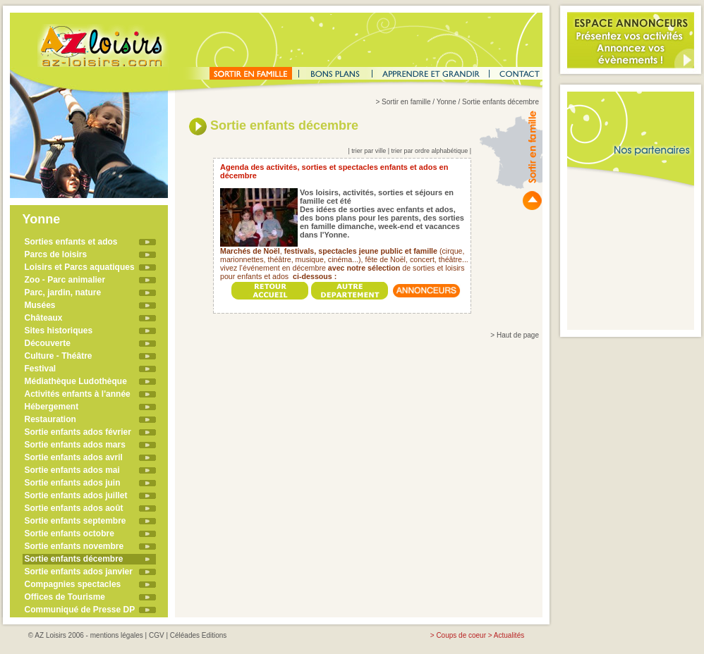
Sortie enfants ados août (74, 508)
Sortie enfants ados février (78, 432)
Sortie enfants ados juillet (76, 495)
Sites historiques (59, 330)
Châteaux (44, 318)
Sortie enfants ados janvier (79, 571)
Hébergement (52, 407)
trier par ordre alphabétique (430, 150)
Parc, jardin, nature (63, 292)
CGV (156, 635)
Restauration (50, 419)
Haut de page (518, 335)
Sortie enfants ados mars (75, 445)
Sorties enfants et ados (71, 242)
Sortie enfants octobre (69, 533)
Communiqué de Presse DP (80, 610)
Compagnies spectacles (73, 584)
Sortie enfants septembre (75, 521)
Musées (40, 305)
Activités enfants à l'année (78, 394)
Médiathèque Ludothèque (76, 381)
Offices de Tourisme (65, 597)
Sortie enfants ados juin (73, 483)
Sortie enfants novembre (74, 546)
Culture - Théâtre (58, 356)
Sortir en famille (406, 102)
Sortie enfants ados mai (72, 470)
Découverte (48, 343)
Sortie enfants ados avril (74, 457)
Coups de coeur (461, 635)
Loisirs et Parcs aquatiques (80, 267)
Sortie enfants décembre (74, 559)
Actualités (509, 635)
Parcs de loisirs (56, 254)
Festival (40, 369)
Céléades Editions (198, 635)
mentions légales (116, 635)
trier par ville (368, 150)
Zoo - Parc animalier (65, 280)
